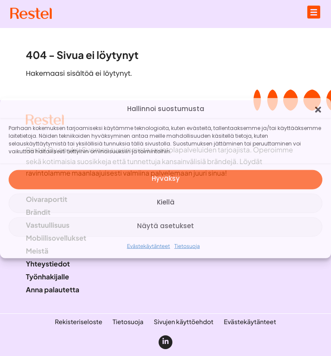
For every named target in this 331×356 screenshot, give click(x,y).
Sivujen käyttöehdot (183, 322)
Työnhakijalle (47, 276)
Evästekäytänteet (148, 245)
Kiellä (166, 203)
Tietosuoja (187, 245)
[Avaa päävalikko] (314, 12)
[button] (318, 109)
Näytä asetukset (165, 226)
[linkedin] (165, 342)
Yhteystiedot (48, 263)
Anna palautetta (52, 289)
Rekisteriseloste (78, 322)
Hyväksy (166, 179)
